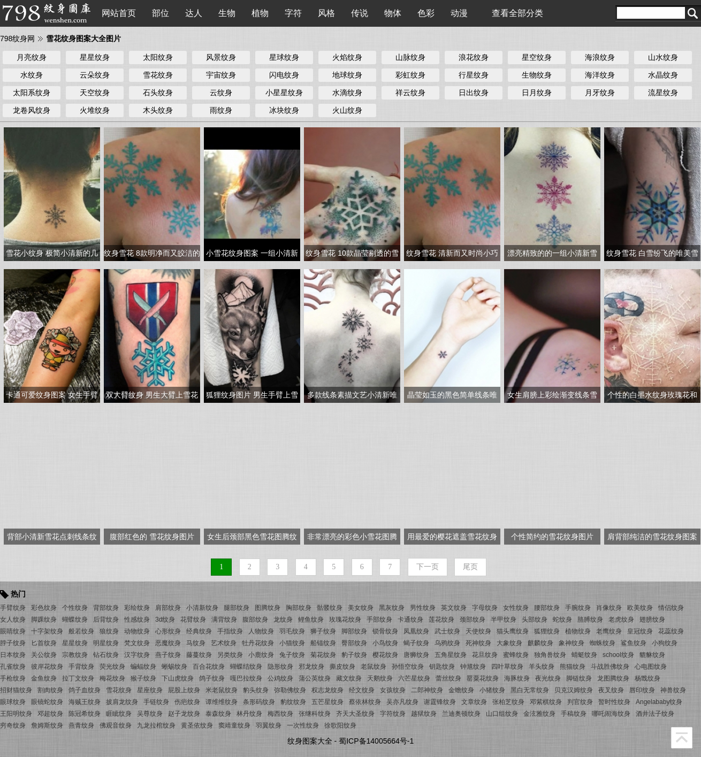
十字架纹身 (47, 631)
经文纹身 (362, 690)
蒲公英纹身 (315, 678)
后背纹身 (106, 619)
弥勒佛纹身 (290, 690)
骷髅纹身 (329, 607)
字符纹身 (393, 713)
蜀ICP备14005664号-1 (376, 741)
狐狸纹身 (547, 631)
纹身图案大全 (309, 741)
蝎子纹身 (416, 643)
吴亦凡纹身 (402, 702)
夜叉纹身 (611, 690)
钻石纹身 (106, 655)
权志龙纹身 (327, 690)
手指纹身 (230, 631)
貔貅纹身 (652, 655)
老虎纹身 (621, 619)
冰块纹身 (284, 110)
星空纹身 (537, 57)
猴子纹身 (143, 678)
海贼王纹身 (84, 702)
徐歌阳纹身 (340, 725)
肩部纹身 (168, 607)
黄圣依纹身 (197, 725)
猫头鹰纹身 (513, 631)
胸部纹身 (298, 607)
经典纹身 (199, 631)
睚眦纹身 (119, 713)
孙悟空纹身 (408, 666)
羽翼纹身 (268, 725)
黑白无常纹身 (529, 690)
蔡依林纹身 (365, 702)
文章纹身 (474, 702)
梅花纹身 (112, 678)
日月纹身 (537, 92)
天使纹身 (478, 631)
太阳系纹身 (31, 92)
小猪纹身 (492, 690)
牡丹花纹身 (258, 643)
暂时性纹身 (614, 702)
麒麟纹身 (540, 643)
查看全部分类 (517, 13)
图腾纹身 (267, 607)
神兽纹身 (673, 690)
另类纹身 (230, 655)
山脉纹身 (410, 57)
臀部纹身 (354, 643)
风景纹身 (221, 57)
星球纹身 (284, 57)
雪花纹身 (158, 75)
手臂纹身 (13, 607)
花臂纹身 (193, 619)
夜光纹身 (548, 678)
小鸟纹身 (385, 643)
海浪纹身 (600, 57)
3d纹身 (165, 619)
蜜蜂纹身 (516, 655)
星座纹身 (150, 690)
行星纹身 (474, 75)
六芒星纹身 (414, 678)
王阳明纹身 (16, 713)
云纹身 (221, 92)
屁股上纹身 (184, 690)
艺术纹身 (224, 643)
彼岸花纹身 (47, 666)
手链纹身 (156, 702)
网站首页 (119, 13)
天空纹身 (95, 92)
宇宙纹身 (221, 75)
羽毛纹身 (292, 631)
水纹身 (31, 75)
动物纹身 (137, 631)
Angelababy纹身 (659, 702)
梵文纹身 (137, 643)
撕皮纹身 (342, 666)
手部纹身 (379, 619)
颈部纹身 (472, 619)
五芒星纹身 (327, 702)
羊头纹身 (541, 666)
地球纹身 (347, 75)
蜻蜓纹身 (584, 655)
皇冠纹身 (640, 631)
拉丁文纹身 (78, 678)
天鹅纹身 (380, 678)
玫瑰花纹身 (345, 619)
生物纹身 (537, 75)
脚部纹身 (354, 631)
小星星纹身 (284, 92)
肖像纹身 (609, 607)
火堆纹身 (95, 110)
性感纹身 (137, 619)
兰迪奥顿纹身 (461, 713)
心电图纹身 (651, 666)
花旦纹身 (485, 655)
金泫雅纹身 (539, 713)
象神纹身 (571, 643)
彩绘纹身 (137, 607)
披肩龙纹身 (122, 702)
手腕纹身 (578, 607)
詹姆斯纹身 (47, 725)
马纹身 (195, 643)
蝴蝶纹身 (75, 619)
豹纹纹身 (293, 702)
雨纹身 (221, 110)
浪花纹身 (474, 57)
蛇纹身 (562, 619)
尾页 (470, 567)
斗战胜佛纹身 (610, 666)
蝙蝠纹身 (143, 666)
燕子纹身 (168, 655)
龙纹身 (283, 619)
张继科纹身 (315, 713)
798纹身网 (17, 38)
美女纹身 (361, 607)
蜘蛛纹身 (602, 643)
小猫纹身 (292, 643)
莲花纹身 (441, 619)
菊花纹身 (323, 655)
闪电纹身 (284, 75)
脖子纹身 (13, 643)
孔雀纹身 (13, 666)
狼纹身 (109, 631)
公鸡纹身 (280, 678)
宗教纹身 (75, 655)
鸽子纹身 (212, 678)
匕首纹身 (44, 643)
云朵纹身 (95, 75)
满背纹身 (224, 619)
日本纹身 (13, 655)
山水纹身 (663, 57)
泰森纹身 (218, 713)
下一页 (427, 567)
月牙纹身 (600, 92)
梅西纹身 (280, 713)
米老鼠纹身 (221, 690)
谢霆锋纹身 (440, 702)
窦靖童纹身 (234, 725)
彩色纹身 (44, 607)
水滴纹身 (347, 92)
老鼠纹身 (373, 666)
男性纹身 (423, 607)
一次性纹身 (303, 725)
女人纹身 (13, 619)
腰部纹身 (547, 607)
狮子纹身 (323, 631)
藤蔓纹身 (199, 655)
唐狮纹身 (416, 655)
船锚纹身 (323, 643)
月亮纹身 (32, 57)
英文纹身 (454, 607)
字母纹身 (485, 607)
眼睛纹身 (13, 631)
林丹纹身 (249, 713)
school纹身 (618, 655)
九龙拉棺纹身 (156, 725)
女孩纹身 (393, 690)
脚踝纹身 (44, 619)
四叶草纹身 (507, 666)
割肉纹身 (50, 690)
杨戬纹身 (647, 678)
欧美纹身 (640, 607)
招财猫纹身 (16, 690)
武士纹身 (447, 631)
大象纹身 (509, 643)
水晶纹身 (663, 75)
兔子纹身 (292, 655)
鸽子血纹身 (84, 690)
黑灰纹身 (392, 607)
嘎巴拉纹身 (246, 678)
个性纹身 (75, 607)
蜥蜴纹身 (174, 666)
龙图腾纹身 (613, 678)
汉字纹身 (137, 655)
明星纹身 (106, 643)
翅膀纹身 (652, 619)
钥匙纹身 (442, 666)
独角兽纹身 (550, 655)
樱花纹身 (385, 655)
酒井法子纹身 (655, 713)
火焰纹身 (347, 57)
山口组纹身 (502, 713)
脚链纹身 (579, 678)
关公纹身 (44, 655)
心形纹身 (168, 631)
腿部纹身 (236, 607)
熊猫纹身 (572, 666)
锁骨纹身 (385, 631)
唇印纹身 (642, 690)
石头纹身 (158, 92)
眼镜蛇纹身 (47, 702)
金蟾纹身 (461, 690)
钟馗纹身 (473, 666)
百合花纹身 (209, 666)
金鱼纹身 (44, 678)
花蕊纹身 (671, 631)
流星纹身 (663, 92)
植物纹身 (578, 631)
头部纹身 (534, 619)
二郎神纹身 (427, 690)
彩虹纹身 (410, 75)
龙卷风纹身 (31, 110)
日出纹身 (474, 92)
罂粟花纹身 (483, 678)
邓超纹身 (50, 713)
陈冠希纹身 (84, 713)
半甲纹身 (503, 619)
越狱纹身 (424, 713)
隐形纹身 (280, 666)
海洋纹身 (600, 75)
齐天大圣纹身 (355, 713)
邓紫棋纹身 (546, 702)
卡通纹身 (410, 619)
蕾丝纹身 (448, 678)
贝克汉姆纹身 (573, 690)
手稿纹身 (573, 713)
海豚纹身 (517, 678)
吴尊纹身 (150, 713)
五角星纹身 (451, 655)
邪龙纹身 (311, 666)
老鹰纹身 (609, 631)
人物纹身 (261, 631)
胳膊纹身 (590, 619)
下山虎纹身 (178, 678)
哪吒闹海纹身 (611, 713)
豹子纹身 (354, 655)
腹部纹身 (255, 619)
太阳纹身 (158, 57)
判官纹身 (580, 702)
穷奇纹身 (13, 725)
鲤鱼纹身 (311, 619)
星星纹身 (95, 57)
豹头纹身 (256, 690)
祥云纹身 (410, 92)
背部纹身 (106, 607)
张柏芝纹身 (508, 702)
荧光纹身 (112, 666)
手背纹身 (81, 666)
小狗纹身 (664, 643)
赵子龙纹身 (184, 713)
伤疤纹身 (187, 702)
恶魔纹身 (168, 643)
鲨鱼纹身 (633, 643)
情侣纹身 (671, 607)
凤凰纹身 (416, 631)
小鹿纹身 (261, 655)
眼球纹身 (13, 702)
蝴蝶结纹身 (246, 666)
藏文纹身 (349, 678)
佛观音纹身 (116, 725)
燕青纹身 (81, 725)
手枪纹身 (13, 678)
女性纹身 (516, 607)
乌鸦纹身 (447, 643)
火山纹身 (347, 110)
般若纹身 (81, 631)
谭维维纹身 (221, 702)
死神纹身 (478, 643)
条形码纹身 (259, 702)
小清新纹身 (202, 607)
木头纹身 (158, 110)
